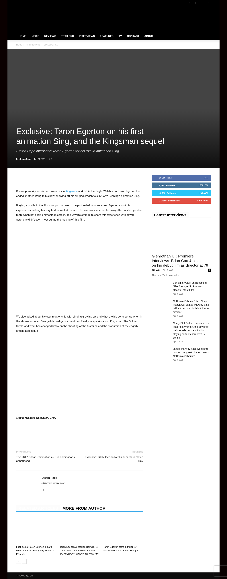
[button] (206, 36)
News (35, 36)
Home (22, 36)
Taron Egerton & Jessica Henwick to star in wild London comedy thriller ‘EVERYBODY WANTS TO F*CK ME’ (79, 551)
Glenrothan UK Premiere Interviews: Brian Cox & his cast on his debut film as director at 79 (180, 260)
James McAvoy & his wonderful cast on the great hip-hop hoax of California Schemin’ (191, 352)
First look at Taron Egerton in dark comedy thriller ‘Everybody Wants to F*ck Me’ (35, 551)
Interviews (87, 36)
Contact (133, 36)
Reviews (50, 36)
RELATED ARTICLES (38, 508)
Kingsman (71, 191)
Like (206, 178)
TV (120, 36)
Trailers (67, 36)
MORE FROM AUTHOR (83, 508)
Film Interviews (33, 44)
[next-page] (24, 561)
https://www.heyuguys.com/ (54, 483)
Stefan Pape (25, 159)
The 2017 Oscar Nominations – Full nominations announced (45, 458)
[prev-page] (18, 561)
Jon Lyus (156, 270)
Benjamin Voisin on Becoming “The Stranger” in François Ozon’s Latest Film (190, 286)
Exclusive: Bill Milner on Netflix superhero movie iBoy (114, 458)
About (148, 36)
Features (106, 36)
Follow (203, 185)
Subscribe (202, 200)
